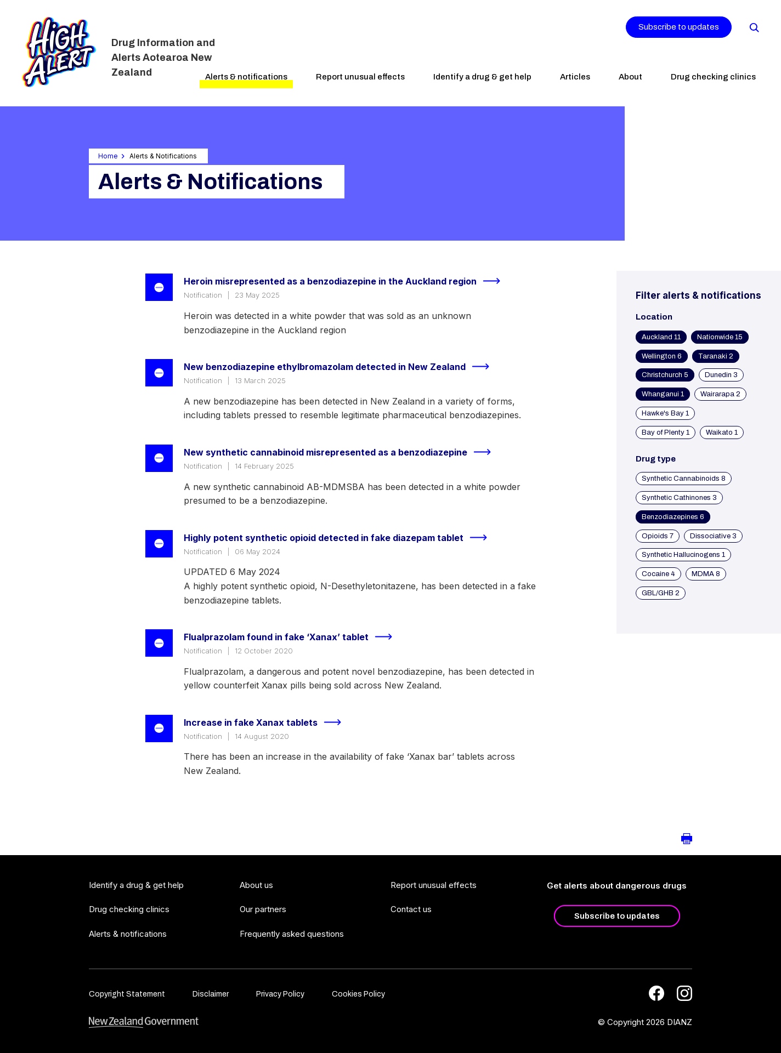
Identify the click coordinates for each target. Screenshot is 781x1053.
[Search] (753, 26)
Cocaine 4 (658, 574)
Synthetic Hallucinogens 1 (683, 555)
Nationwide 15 (720, 337)
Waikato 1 (722, 432)
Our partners (263, 909)
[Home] (59, 52)
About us (256, 885)
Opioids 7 (658, 536)
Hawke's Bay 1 (665, 413)
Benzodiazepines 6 (673, 517)
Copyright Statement (127, 994)
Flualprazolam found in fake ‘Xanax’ (292, 637)
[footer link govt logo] (144, 1022)
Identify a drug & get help (482, 76)
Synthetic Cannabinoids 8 (684, 478)
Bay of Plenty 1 (665, 432)
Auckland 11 (661, 337)
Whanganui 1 (663, 394)
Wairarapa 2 (720, 394)
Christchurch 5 (665, 375)
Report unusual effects (360, 76)
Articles (575, 76)
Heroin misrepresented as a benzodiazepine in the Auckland (347, 281)
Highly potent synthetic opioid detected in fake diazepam (340, 537)
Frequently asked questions (292, 934)
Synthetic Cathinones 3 (679, 498)
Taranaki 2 (715, 356)
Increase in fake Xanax (267, 722)
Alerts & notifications (246, 76)
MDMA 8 (706, 574)
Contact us (411, 909)
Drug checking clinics (713, 76)
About (630, 76)
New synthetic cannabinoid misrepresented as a (342, 452)
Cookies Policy (358, 994)
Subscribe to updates (678, 26)
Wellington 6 (662, 356)
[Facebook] (656, 993)
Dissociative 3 (713, 536)
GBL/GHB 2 (661, 593)
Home (108, 156)
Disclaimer (211, 994)
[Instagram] (684, 993)
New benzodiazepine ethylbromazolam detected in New (341, 366)
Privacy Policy (280, 994)
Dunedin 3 (721, 375)
